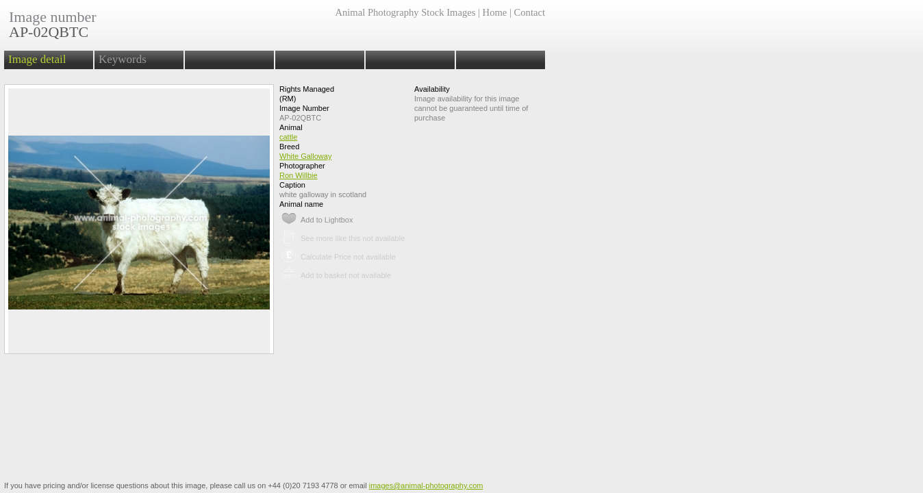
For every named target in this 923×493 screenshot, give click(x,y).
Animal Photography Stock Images (405, 12)
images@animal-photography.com (426, 485)
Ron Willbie (298, 175)
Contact (529, 12)
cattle (288, 137)
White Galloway (305, 156)
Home (495, 12)
